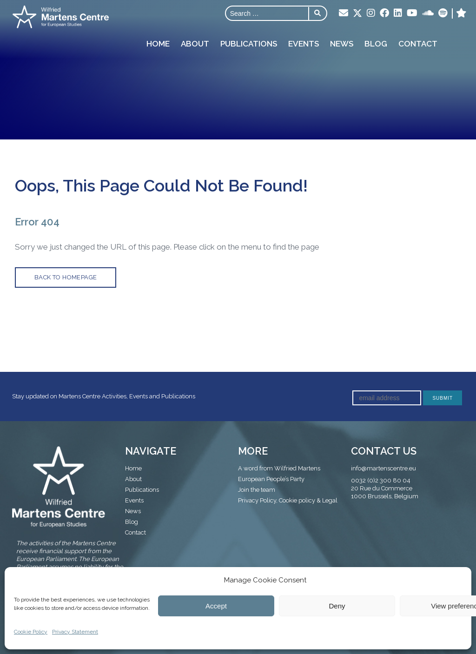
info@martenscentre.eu (383, 468)
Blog (375, 43)
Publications (248, 43)
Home (158, 43)
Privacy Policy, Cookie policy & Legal (287, 500)
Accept (216, 606)
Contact (417, 43)
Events (303, 43)
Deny (337, 606)
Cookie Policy (30, 631)
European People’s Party (271, 479)
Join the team (256, 489)
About (195, 43)
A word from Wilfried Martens (279, 468)
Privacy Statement (75, 631)
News (341, 43)
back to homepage (65, 277)
